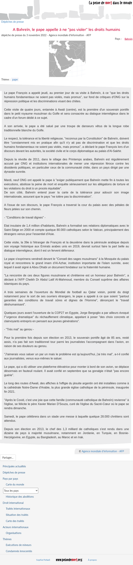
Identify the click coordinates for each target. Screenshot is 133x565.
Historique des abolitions (20, 496)
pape (15, 79)
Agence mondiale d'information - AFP (103, 451)
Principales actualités (14, 466)
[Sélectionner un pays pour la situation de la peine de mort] (20, 490)
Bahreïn (128, 38)
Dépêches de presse (12, 21)
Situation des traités (17, 514)
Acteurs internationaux (15, 527)
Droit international (13, 502)
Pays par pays (10, 478)
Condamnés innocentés (19, 551)
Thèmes (7, 539)
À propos (92, 559)
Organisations (13, 532)
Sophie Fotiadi (43, 559)
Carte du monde (15, 484)
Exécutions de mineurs (18, 544)
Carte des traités (15, 521)
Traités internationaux (18, 508)
